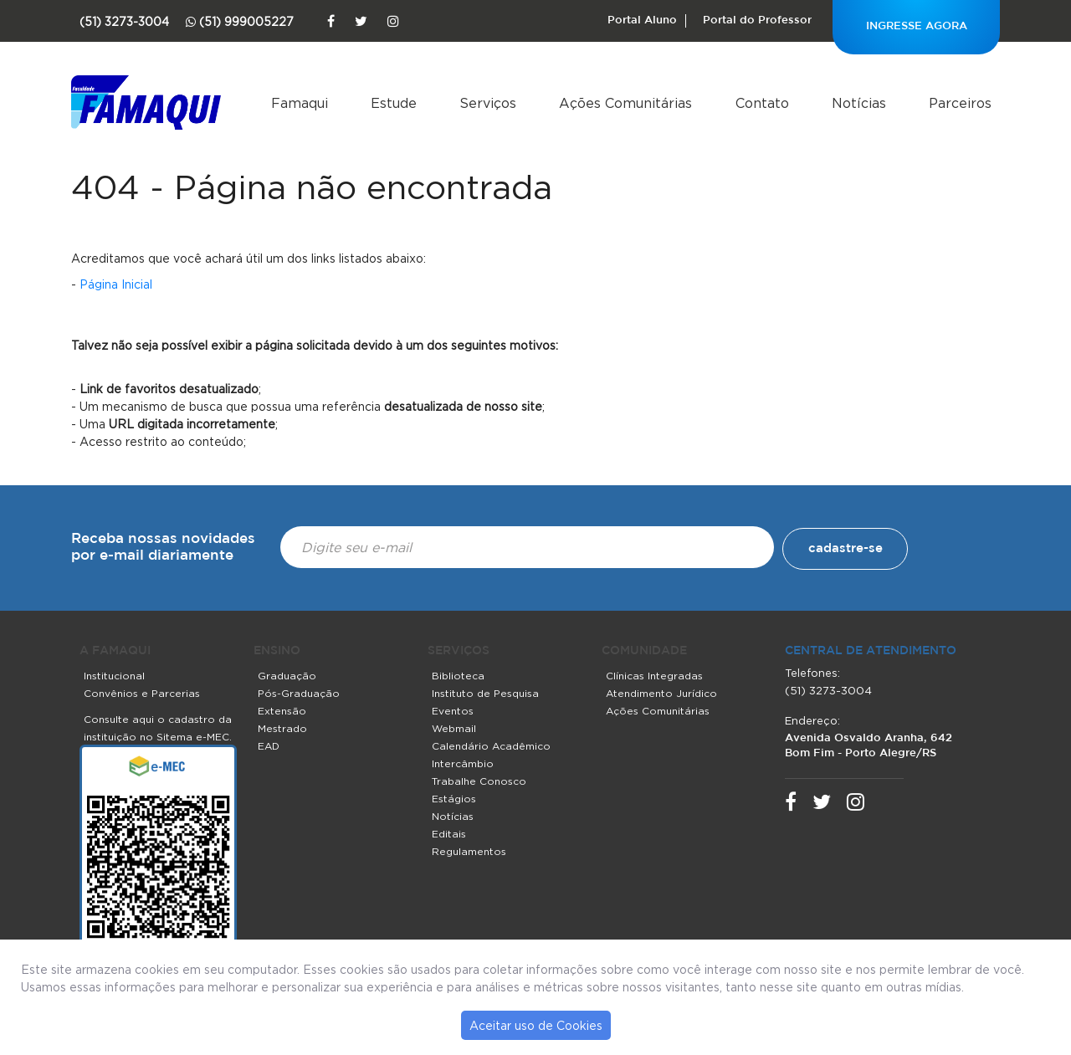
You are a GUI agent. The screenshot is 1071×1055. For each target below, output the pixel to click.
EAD (268, 745)
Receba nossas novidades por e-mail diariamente (163, 547)
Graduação (287, 675)
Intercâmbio (463, 763)
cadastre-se (845, 548)
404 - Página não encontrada (311, 187)
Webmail (454, 728)
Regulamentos (469, 851)
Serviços (487, 102)
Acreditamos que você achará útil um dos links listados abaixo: (248, 258)
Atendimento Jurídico (661, 693)
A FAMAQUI (115, 651)
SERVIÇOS (458, 651)
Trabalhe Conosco (479, 781)
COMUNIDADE (644, 651)
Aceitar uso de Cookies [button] (535, 1025)
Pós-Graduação (299, 693)
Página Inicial (115, 284)
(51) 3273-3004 (828, 690)
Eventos (453, 710)
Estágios (454, 798)
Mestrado (282, 728)
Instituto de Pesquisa (485, 693)
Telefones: (812, 673)
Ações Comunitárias (625, 102)
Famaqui (299, 102)
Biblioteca (458, 675)
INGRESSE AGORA (916, 26)
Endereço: (812, 720)
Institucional (114, 675)
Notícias (859, 102)
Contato (762, 102)
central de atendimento (870, 651)
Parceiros (960, 102)
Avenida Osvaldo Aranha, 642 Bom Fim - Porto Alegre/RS (868, 746)
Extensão (282, 710)
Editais (449, 833)
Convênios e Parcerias (142, 693)
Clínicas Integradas (654, 675)
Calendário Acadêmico (491, 745)
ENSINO (277, 651)
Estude (394, 102)
